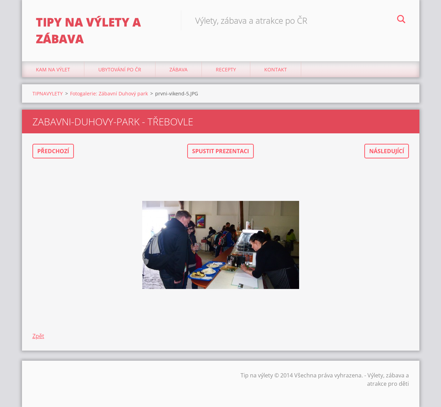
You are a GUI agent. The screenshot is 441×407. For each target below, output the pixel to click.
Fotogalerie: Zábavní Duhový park (109, 93)
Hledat (401, 20)
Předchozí (53, 151)
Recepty (226, 69)
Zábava (178, 69)
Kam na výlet (53, 69)
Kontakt (275, 69)
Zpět (38, 336)
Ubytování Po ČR (119, 69)
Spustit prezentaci (220, 151)
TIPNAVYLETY (47, 93)
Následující (386, 151)
